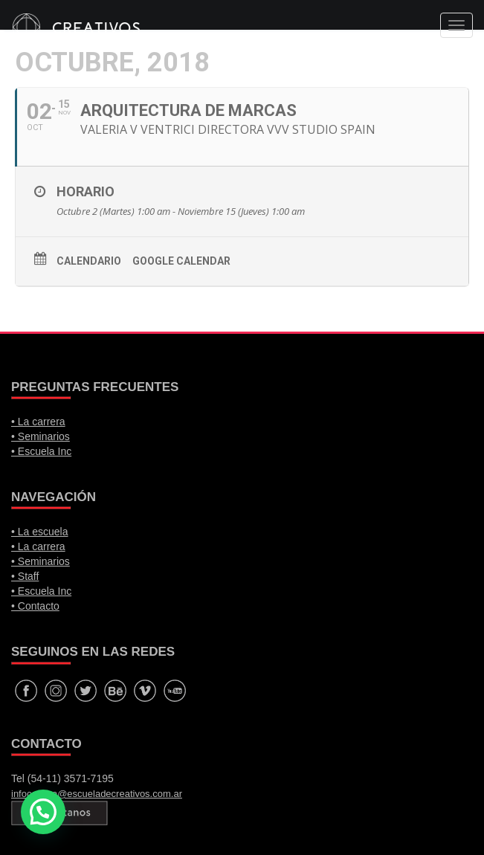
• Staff (25, 576)
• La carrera (38, 422)
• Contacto (35, 606)
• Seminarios (40, 436)
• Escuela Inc (41, 451)
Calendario (89, 261)
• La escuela (39, 532)
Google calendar (181, 261)
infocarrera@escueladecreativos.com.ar (96, 793)
